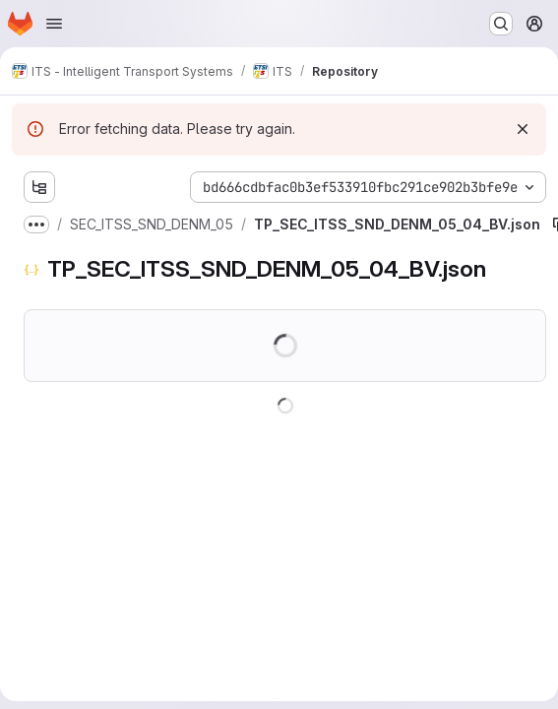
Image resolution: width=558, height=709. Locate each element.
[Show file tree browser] (39, 187)
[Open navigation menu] (54, 23)
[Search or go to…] (501, 23)
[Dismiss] (522, 129)
